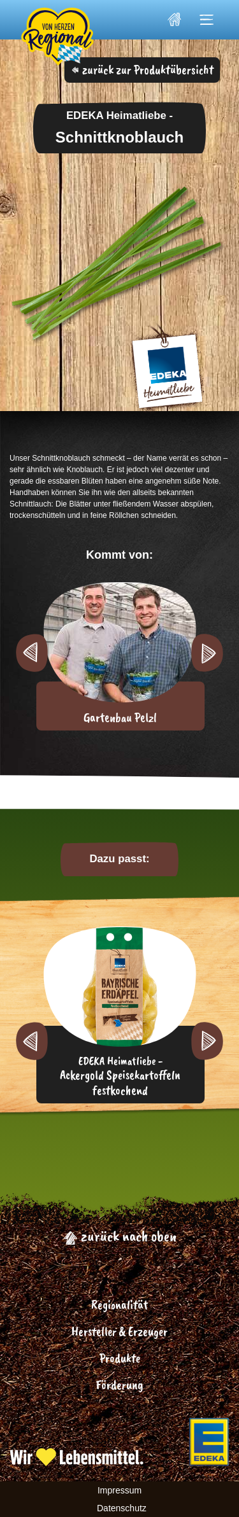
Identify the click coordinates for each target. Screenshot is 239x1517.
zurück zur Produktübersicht (143, 70)
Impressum (119, 1490)
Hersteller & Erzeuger (119, 1331)
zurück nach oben (120, 1235)
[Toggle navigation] (207, 20)
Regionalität (119, 1305)
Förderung (119, 1385)
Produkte (119, 1358)
